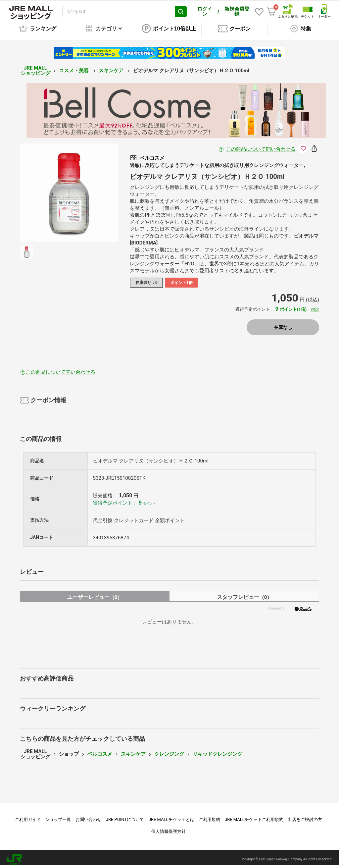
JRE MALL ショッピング (35, 66)
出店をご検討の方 (305, 814)
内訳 (315, 304)
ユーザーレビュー (94, 592)
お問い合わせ (88, 814)
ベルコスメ (99, 749)
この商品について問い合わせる (261, 144)
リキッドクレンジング (217, 749)
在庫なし (283, 322)
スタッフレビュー (244, 592)
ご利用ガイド (28, 814)
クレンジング (169, 749)
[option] (69, 188)
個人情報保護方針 (168, 826)
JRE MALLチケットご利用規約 (254, 814)
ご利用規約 (209, 814)
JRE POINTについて (125, 814)
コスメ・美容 (74, 66)
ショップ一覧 (58, 814)
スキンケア (112, 66)
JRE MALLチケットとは (171, 814)
